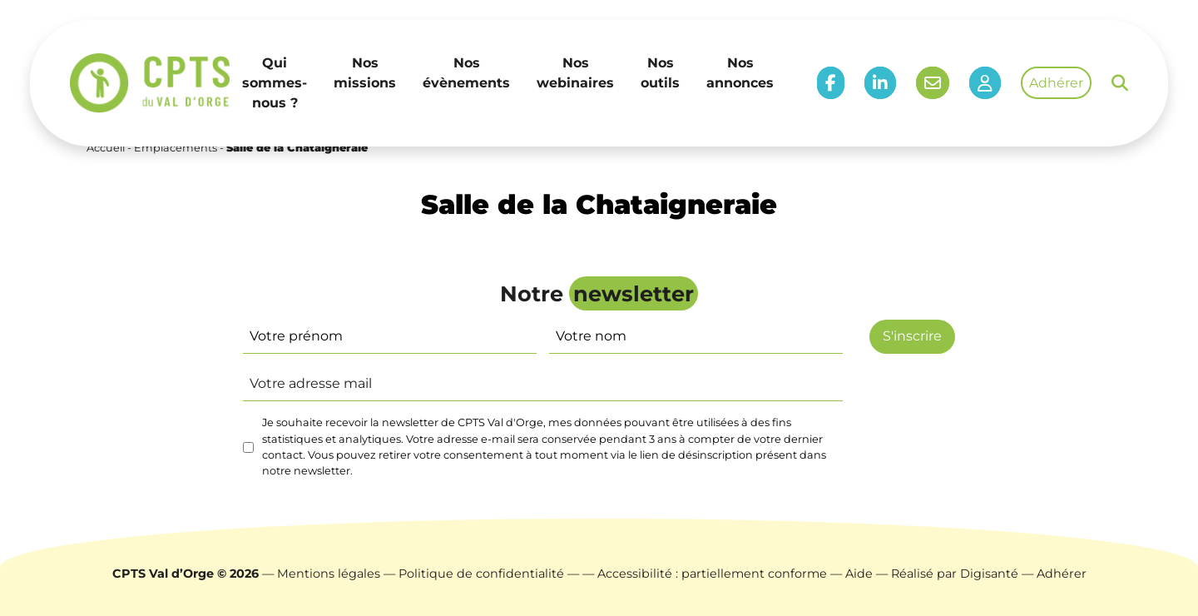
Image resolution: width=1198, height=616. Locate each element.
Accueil (106, 148)
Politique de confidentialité (481, 573)
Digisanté (989, 573)
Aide (859, 573)
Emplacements (175, 148)
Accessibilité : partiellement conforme (712, 573)
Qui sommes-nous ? (274, 83)
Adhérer (1056, 83)
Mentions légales (328, 573)
